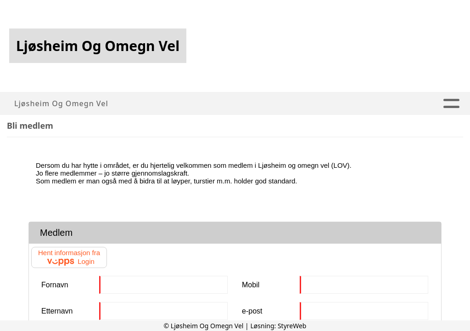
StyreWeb (292, 325)
